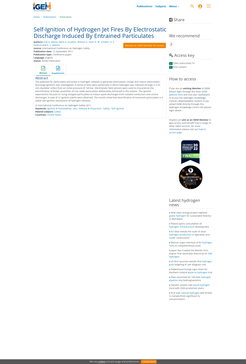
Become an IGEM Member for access (144, 45)
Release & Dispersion (90, 108)
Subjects (160, 6)
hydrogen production (180, 234)
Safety (106, 108)
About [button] (174, 6)
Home (37, 16)
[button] (43, 70)
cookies (102, 361)
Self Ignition (118, 108)
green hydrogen (177, 215)
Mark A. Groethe (67, 41)
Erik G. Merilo (51, 41)
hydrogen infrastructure (182, 226)
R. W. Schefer (102, 41)
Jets (75, 108)
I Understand (149, 361)
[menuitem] (144, 6)
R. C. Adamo (53, 45)
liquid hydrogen (201, 284)
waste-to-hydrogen (197, 272)
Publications (144, 6)
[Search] (192, 6)
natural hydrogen (190, 292)
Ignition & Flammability (59, 108)
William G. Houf (85, 41)
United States (54, 114)
